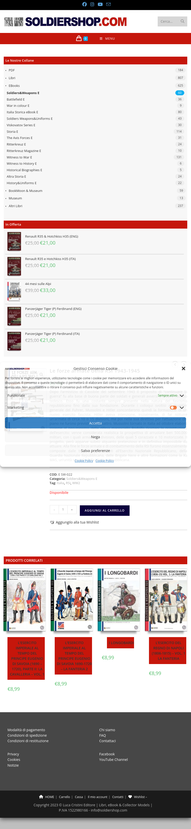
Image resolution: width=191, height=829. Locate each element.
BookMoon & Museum (26, 190)
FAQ (102, 735)
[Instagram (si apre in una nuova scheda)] (92, 4)
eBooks (14, 85)
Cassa (79, 797)
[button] (183, 368)
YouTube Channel (113, 759)
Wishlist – (137, 797)
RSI (68, 483)
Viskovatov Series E (21, 125)
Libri (12, 78)
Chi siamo (107, 729)
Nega (95, 436)
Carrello (64, 797)
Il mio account (97, 797)
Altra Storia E (16, 176)
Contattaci (107, 740)
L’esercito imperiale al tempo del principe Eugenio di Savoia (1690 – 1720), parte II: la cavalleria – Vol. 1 (27, 658)
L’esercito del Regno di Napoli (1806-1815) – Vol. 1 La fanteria (168, 650)
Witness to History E (22, 163)
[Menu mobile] (107, 38)
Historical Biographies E (24, 170)
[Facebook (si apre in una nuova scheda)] (84, 4)
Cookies (13, 759)
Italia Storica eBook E (22, 112)
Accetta (95, 422)
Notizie (13, 765)
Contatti (117, 797)
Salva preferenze (95, 450)
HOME (46, 797)
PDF (12, 70)
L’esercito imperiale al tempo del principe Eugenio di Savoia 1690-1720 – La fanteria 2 (74, 655)
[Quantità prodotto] (63, 509)
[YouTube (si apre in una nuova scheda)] (100, 4)
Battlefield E (16, 99)
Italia (60, 483)
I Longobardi (121, 642)
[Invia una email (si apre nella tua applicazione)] (107, 4)
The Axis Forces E (20, 138)
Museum (15, 198)
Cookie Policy (84, 461)
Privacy (13, 754)
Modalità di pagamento (26, 729)
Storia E (12, 131)
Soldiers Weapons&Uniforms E (30, 118)
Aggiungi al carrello (105, 510)
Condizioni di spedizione (27, 735)
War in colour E (18, 105)
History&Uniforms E (22, 183)
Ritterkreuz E (16, 144)
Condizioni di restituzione (27, 740)
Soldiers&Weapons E (23, 93)
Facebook (107, 754)
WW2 (76, 483)
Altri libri (15, 206)
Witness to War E (19, 157)
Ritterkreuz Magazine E (24, 150)
